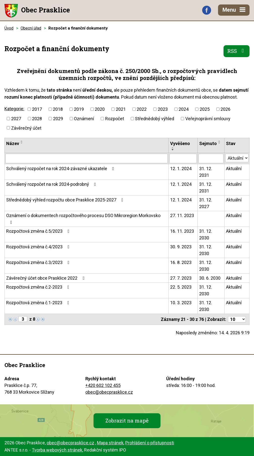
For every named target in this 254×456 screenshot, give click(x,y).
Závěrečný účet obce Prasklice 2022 (46, 278)
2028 (37, 118)
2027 (16, 118)
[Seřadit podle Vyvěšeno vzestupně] (173, 148)
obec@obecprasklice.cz (109, 392)
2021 (121, 109)
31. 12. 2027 (205, 203)
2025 (205, 109)
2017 (37, 109)
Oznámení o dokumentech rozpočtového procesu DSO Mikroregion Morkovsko (83, 219)
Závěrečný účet (26, 127)
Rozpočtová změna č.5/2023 (38, 231)
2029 (58, 118)
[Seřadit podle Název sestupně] (22, 143)
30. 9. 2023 (180, 246)
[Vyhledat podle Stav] (237, 158)
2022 (142, 109)
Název (12, 143)
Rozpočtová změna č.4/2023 (38, 246)
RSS (236, 50)
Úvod (8, 28)
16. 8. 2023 (180, 262)
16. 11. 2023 (182, 231)
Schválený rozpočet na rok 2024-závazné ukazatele (61, 168)
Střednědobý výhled (154, 118)
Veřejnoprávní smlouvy (207, 118)
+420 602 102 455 (103, 385)
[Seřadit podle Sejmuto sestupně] (219, 143)
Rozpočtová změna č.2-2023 (38, 287)
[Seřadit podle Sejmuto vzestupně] (219, 141)
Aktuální (234, 168)
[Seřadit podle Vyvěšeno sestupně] (173, 150)
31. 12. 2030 (205, 234)
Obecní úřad (31, 28)
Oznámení (84, 118)
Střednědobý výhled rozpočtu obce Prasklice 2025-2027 (65, 199)
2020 (100, 109)
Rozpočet (114, 118)
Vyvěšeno (180, 143)
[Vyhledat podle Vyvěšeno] (183, 158)
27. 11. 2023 (182, 215)
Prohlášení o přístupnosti (149, 442)
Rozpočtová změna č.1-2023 (38, 302)
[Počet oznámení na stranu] (237, 319)
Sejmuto (208, 143)
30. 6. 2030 (210, 278)
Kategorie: (14, 108)
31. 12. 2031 (205, 172)
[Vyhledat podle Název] (86, 158)
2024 (184, 109)
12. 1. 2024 (180, 168)
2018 (58, 109)
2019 (79, 109)
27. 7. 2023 (180, 278)
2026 (225, 109)
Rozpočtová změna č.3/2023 (38, 262)
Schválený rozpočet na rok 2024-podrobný (52, 184)
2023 (163, 109)
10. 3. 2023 (180, 302)
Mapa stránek (110, 442)
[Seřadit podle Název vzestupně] (22, 141)
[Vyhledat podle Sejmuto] (211, 158)
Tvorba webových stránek (57, 450)
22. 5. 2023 (180, 287)
